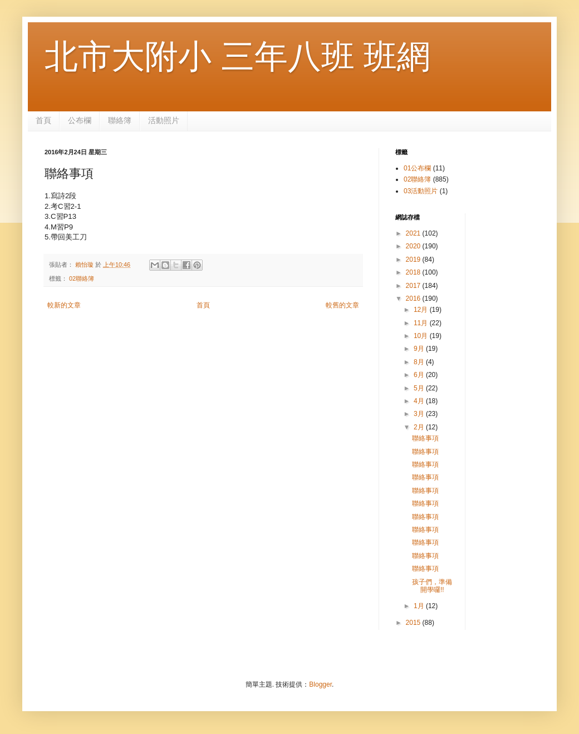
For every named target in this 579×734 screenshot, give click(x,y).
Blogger (320, 684)
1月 (420, 606)
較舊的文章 (342, 305)
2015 (414, 623)
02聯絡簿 (81, 278)
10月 (422, 336)
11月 (422, 323)
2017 (414, 286)
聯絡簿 (119, 120)
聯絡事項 (425, 438)
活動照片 (163, 120)
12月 (422, 310)
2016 (414, 298)
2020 (414, 246)
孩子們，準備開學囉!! (432, 586)
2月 (420, 427)
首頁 (43, 120)
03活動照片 (421, 191)
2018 (414, 272)
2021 (414, 233)
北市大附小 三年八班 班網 (237, 56)
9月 (420, 349)
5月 (420, 388)
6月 (420, 375)
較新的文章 (64, 305)
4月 (420, 401)
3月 (420, 414)
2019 (414, 259)
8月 (420, 362)
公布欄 (79, 120)
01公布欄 (417, 168)
